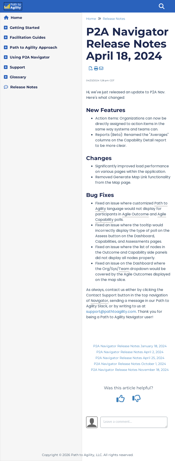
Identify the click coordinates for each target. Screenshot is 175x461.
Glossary (18, 77)
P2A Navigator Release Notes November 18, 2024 (130, 370)
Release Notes (24, 87)
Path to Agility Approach (33, 47)
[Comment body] (133, 422)
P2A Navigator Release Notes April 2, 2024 (129, 352)
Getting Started (24, 27)
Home (16, 17)
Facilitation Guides (28, 37)
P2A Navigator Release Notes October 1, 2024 (130, 364)
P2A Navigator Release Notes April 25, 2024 (129, 358)
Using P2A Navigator (30, 57)
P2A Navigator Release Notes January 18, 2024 (130, 346)
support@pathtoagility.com (111, 311)
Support (17, 67)
